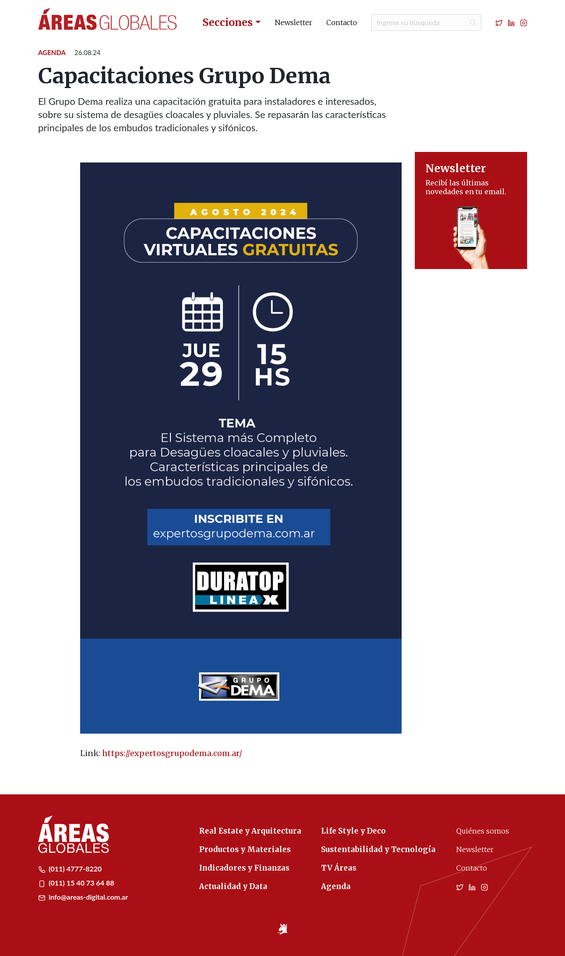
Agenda (52, 52)
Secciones (228, 22)
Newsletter (293, 22)
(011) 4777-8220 (70, 868)
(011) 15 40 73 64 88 (76, 882)
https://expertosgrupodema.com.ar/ (172, 753)
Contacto (341, 22)
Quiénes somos (482, 831)
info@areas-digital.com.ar (83, 897)
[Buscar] (426, 22)
